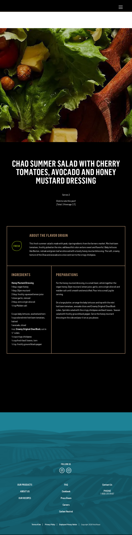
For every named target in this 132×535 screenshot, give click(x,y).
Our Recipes (25, 498)
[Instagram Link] (61, 471)
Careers (66, 504)
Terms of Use (36, 525)
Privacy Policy (50, 525)
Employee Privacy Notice (68, 525)
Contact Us (107, 484)
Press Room (66, 498)
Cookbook (66, 491)
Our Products (24, 484)
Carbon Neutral (66, 511)
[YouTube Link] (68, 471)
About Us (25, 491)
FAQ (66, 484)
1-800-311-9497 (107, 493)
